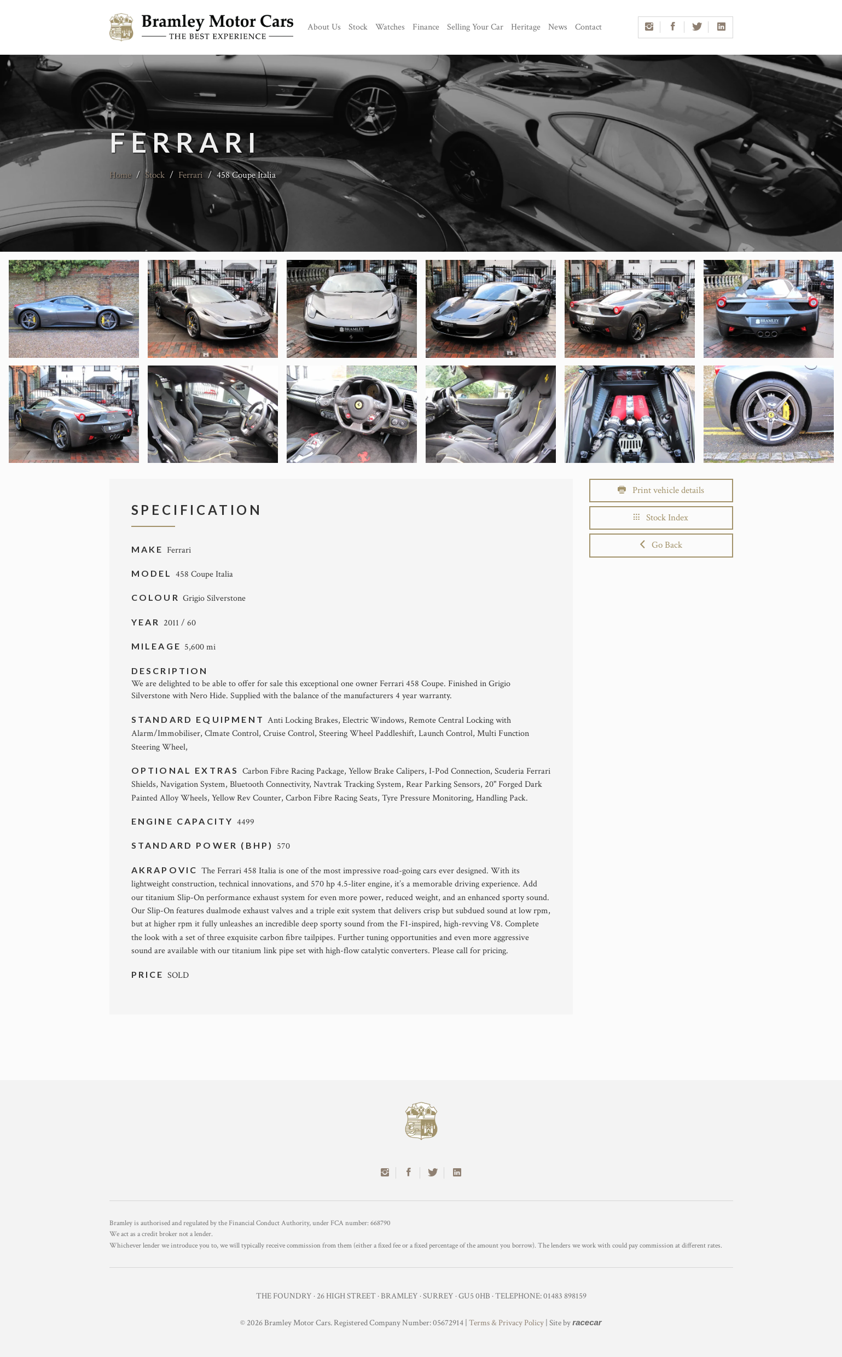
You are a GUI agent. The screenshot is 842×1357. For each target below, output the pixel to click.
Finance (426, 27)
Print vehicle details (661, 490)
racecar (586, 1322)
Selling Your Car (475, 27)
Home (120, 175)
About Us (324, 27)
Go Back (661, 545)
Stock (358, 27)
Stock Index (661, 518)
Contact (588, 27)
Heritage (526, 27)
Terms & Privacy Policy (506, 1323)
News (557, 27)
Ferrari (190, 175)
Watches (390, 27)
